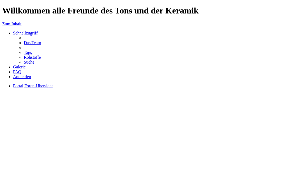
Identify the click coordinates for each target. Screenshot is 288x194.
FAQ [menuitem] (17, 72)
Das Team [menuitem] (32, 42)
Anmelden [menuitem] (22, 76)
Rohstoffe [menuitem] (32, 57)
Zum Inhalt (12, 24)
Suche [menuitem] (29, 62)
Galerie (19, 67)
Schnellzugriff (25, 33)
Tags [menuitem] (28, 52)
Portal (18, 86)
